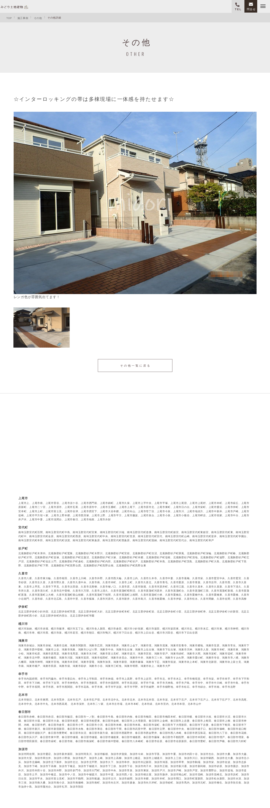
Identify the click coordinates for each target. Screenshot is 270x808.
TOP (9, 18)
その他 (38, 18)
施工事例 (22, 18)
